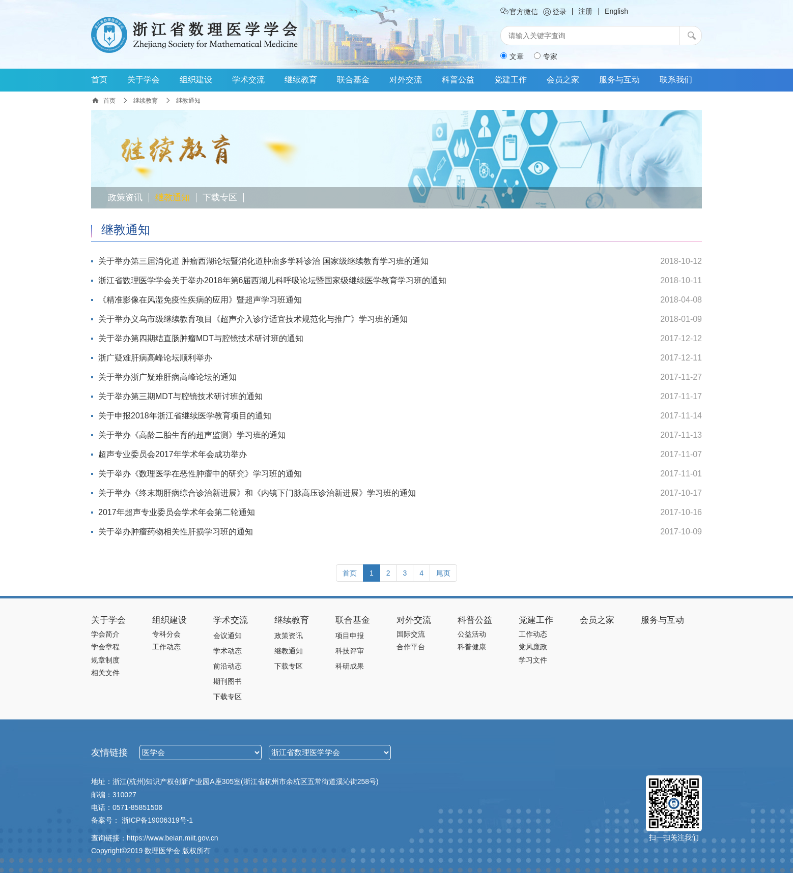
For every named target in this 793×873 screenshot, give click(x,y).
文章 (512, 56)
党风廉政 (533, 647)
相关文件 (105, 673)
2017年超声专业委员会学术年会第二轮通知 (176, 512)
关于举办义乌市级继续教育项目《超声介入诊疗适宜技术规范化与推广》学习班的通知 (253, 319)
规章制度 (105, 660)
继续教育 (301, 79)
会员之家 (563, 79)
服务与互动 (619, 79)
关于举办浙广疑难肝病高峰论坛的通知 (167, 377)
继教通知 (172, 197)
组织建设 (196, 79)
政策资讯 (125, 197)
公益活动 (472, 634)
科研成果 (349, 666)
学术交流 (248, 79)
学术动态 (227, 651)
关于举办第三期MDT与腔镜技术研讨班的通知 (180, 396)
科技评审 (349, 651)
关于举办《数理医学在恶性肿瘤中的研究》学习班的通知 (200, 473)
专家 (545, 56)
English (616, 11)
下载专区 (220, 197)
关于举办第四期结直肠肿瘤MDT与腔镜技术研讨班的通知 (200, 338)
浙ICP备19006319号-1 (157, 820)
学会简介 (105, 634)
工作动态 (166, 647)
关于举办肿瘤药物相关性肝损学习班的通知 (175, 531)
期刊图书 (227, 681)
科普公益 (458, 79)
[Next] (443, 573)
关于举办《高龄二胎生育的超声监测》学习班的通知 (192, 435)
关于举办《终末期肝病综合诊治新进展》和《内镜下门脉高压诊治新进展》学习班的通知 (257, 493)
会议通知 (227, 635)
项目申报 (349, 635)
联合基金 (353, 79)
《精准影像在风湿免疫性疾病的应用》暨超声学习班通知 (200, 299)
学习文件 (533, 660)
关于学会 (143, 79)
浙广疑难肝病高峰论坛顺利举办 (155, 357)
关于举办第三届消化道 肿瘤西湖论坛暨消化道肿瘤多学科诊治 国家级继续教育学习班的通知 (263, 261)
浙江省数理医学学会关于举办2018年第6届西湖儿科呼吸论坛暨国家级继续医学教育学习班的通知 (272, 280)
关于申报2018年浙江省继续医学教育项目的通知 (184, 415)
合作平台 (410, 647)
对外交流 (405, 79)
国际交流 (410, 634)
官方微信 (519, 12)
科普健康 (472, 647)
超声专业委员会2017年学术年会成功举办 (172, 454)
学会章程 (105, 647)
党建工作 (510, 79)
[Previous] (349, 573)
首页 (99, 79)
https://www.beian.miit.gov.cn (172, 838)
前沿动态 (227, 666)
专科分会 (166, 634)
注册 (585, 11)
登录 (555, 12)
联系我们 (676, 79)
